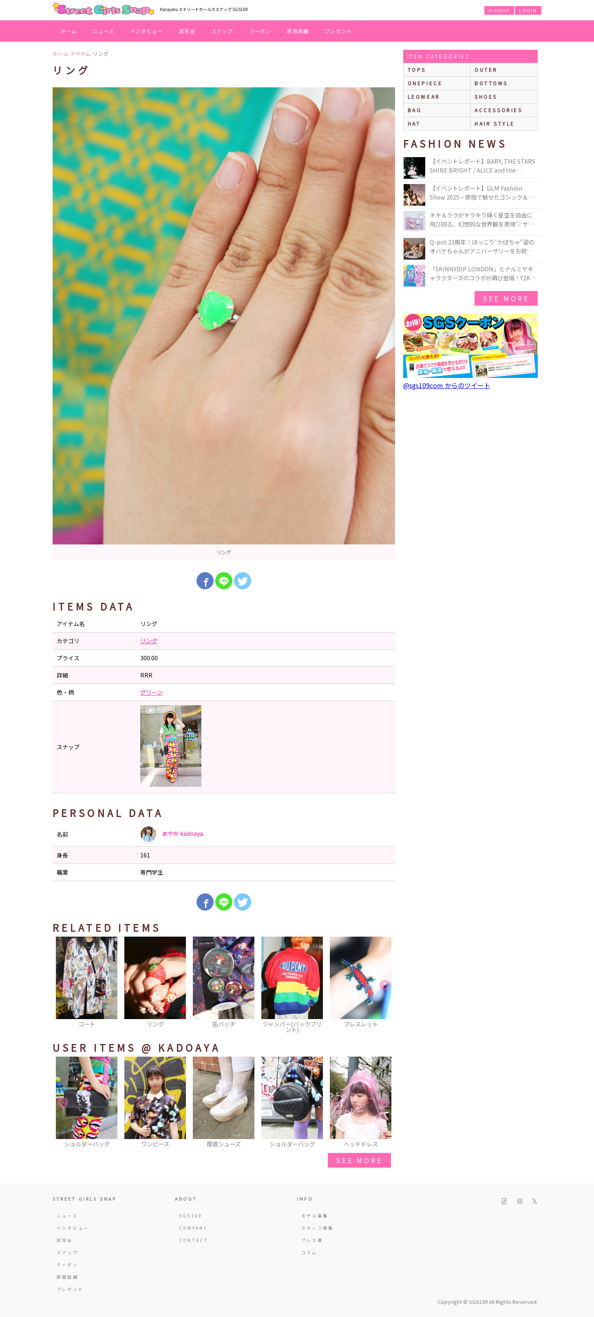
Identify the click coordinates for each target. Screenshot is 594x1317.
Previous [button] (63, 985)
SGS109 (191, 1216)
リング (148, 641)
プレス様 (312, 1240)
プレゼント (338, 30)
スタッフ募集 (317, 1228)
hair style (495, 123)
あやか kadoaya (171, 834)
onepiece (425, 83)
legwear (424, 96)
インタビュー (146, 30)
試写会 (187, 30)
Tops (417, 69)
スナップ (222, 30)
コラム (309, 1252)
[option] (224, 323)
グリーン (151, 692)
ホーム (69, 30)
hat (414, 123)
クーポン (260, 30)
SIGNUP (499, 10)
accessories (499, 110)
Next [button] (385, 985)
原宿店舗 (298, 30)
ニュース (103, 30)
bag (415, 110)
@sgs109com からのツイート (446, 385)
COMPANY (193, 1228)
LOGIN (528, 10)
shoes (486, 96)
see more (359, 1160)
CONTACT (194, 1240)
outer (486, 69)
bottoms (491, 83)
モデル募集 (315, 1216)
